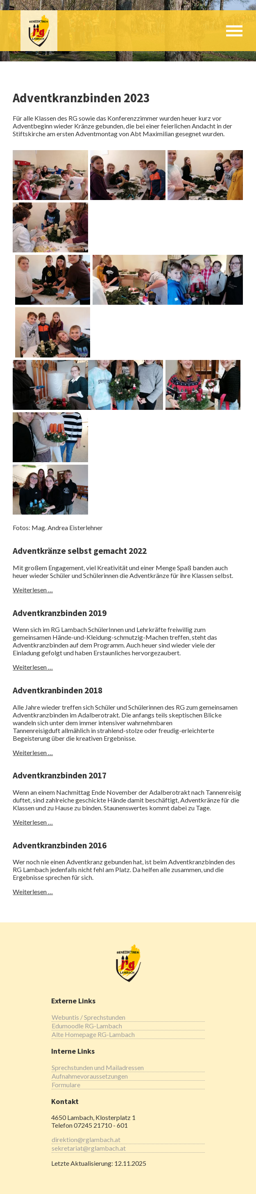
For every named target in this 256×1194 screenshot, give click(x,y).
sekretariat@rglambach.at (89, 1148)
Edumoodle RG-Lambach (87, 1026)
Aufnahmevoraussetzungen (90, 1076)
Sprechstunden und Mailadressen (98, 1067)
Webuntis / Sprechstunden (88, 1017)
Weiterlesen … (33, 590)
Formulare (66, 1084)
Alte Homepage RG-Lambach (93, 1034)
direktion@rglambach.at (86, 1139)
